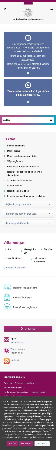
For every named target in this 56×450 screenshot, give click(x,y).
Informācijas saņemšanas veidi (21, 213)
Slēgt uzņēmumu (15, 161)
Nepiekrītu (26, 443)
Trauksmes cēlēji (38, 392)
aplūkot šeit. (33, 67)
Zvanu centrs (16, 349)
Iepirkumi (30, 383)
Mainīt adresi (13, 150)
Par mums (8, 383)
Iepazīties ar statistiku (18, 190)
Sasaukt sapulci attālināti (19, 180)
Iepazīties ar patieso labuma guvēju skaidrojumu (24, 173)
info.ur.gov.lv (28, 59)
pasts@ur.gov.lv (17, 342)
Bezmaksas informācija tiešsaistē (23, 166)
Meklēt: (6, 120)
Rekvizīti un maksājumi (13, 387)
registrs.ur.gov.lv (15, 47)
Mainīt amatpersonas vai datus (22, 156)
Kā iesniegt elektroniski (17, 223)
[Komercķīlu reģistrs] (28, 298)
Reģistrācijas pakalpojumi (18, 204)
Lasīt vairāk (42, 443)
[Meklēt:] (51, 120)
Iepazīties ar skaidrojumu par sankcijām (26, 196)
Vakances (19, 383)
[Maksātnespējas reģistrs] (28, 288)
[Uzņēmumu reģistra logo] (28, 15)
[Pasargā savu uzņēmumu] (28, 307)
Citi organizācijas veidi (15, 267)
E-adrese (14, 359)
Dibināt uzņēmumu (16, 145)
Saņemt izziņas (14, 185)
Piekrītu (12, 443)
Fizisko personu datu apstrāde (16, 392)
